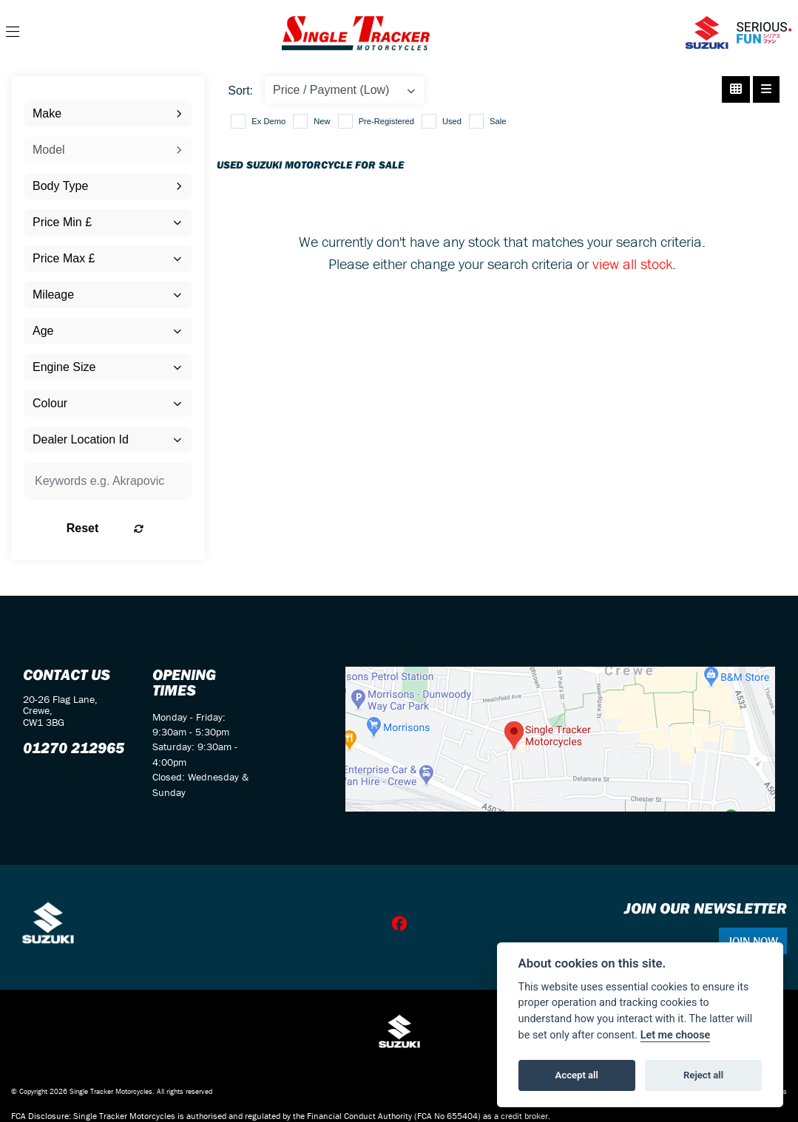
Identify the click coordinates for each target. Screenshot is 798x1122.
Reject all (703, 1075)
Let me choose (675, 1035)
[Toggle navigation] (12, 32)
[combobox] (108, 114)
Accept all (576, 1075)
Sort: (240, 90)
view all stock (632, 263)
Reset (132, 528)
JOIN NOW (753, 941)
